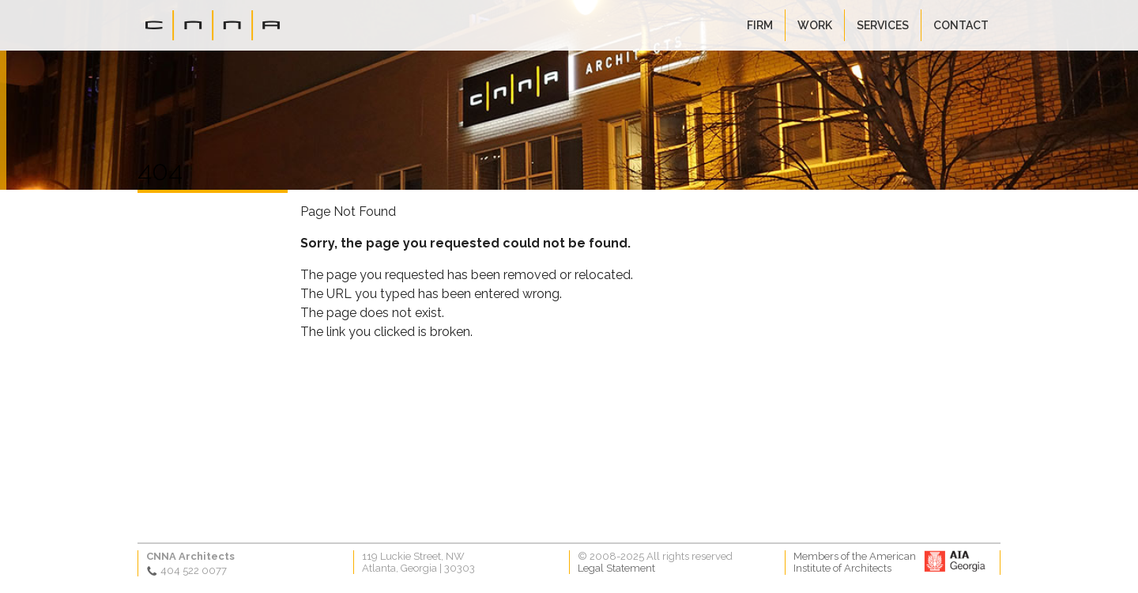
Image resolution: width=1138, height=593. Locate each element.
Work (814, 25)
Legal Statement (616, 568)
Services (883, 25)
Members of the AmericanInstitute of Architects (854, 562)
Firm (760, 25)
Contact (961, 25)
